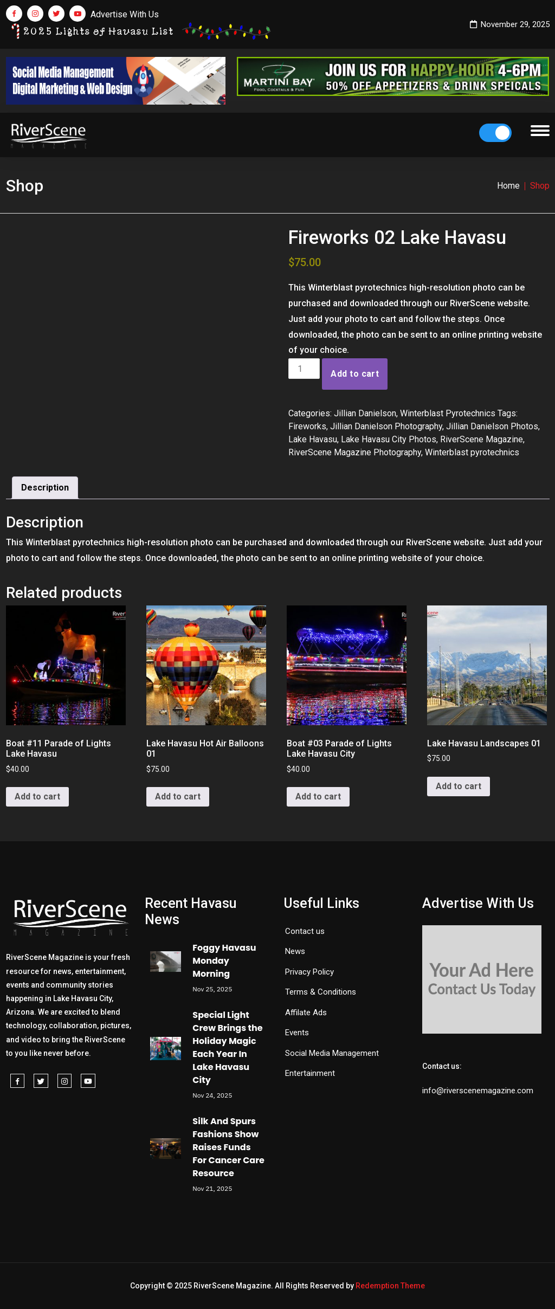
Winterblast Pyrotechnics (447, 413)
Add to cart (355, 374)
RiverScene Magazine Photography (354, 452)
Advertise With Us (125, 14)
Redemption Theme (390, 1285)
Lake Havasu (312, 439)
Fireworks (307, 426)
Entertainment (310, 1073)
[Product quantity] (304, 368)
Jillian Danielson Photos (492, 426)
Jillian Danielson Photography (386, 426)
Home (508, 185)
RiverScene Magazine (481, 439)
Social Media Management (332, 1053)
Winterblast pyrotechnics (472, 452)
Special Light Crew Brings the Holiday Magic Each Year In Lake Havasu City (227, 1047)
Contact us (305, 931)
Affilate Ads (306, 1012)
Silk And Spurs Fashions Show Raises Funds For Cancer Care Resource (228, 1147)
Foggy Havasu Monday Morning (224, 961)
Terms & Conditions (320, 992)
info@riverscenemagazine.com (477, 1090)
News (295, 951)
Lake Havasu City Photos (388, 439)
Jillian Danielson (365, 413)
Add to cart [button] (37, 796)
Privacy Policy (309, 972)
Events (297, 1032)
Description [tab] (45, 487)
